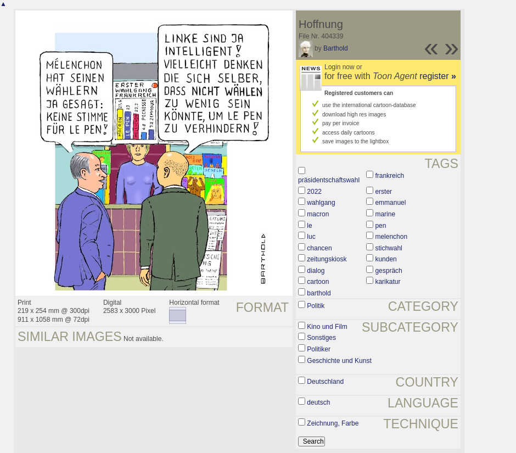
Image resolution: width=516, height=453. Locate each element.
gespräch (388, 271)
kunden (385, 259)
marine (385, 214)
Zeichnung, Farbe (332, 423)
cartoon (318, 282)
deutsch (318, 402)
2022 (314, 191)
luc (311, 237)
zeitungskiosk (326, 259)
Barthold (335, 48)
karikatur (387, 282)
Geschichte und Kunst (339, 361)
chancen (319, 248)
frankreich (389, 176)
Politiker (318, 349)
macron (318, 214)
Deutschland (325, 381)
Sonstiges (321, 338)
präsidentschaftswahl (329, 180)
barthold (318, 293)
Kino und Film (327, 327)
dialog (315, 271)
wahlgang (321, 202)
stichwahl (388, 248)
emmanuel (390, 202)
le (309, 226)
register (437, 76)
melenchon (391, 237)
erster (383, 191)
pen (380, 226)
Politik (315, 306)
